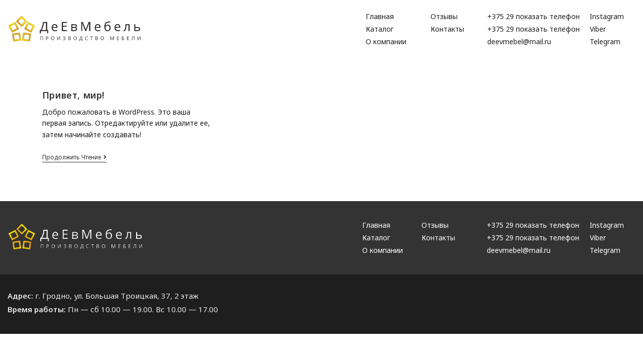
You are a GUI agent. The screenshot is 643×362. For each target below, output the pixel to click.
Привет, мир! (73, 95)
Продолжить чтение (74, 157)
